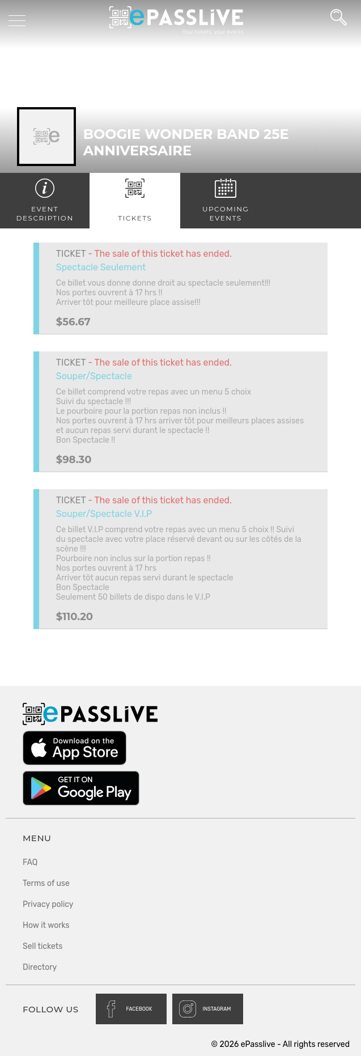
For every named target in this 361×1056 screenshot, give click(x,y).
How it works (46, 925)
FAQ (30, 862)
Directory (40, 967)
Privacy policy (48, 904)
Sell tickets (42, 946)
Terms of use (46, 883)
